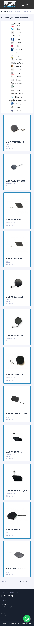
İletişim (3, 613)
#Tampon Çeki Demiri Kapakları (10, 146)
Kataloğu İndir (5, 616)
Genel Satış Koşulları (7, 607)
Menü (28, 5)
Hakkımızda (4, 604)
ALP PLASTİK (4, 11)
